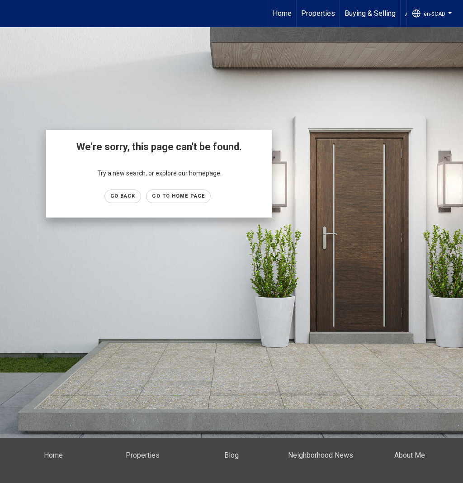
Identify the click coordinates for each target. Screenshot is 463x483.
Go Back (123, 196)
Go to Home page (178, 196)
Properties (318, 13)
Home (282, 13)
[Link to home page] (11, 13)
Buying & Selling (370, 13)
